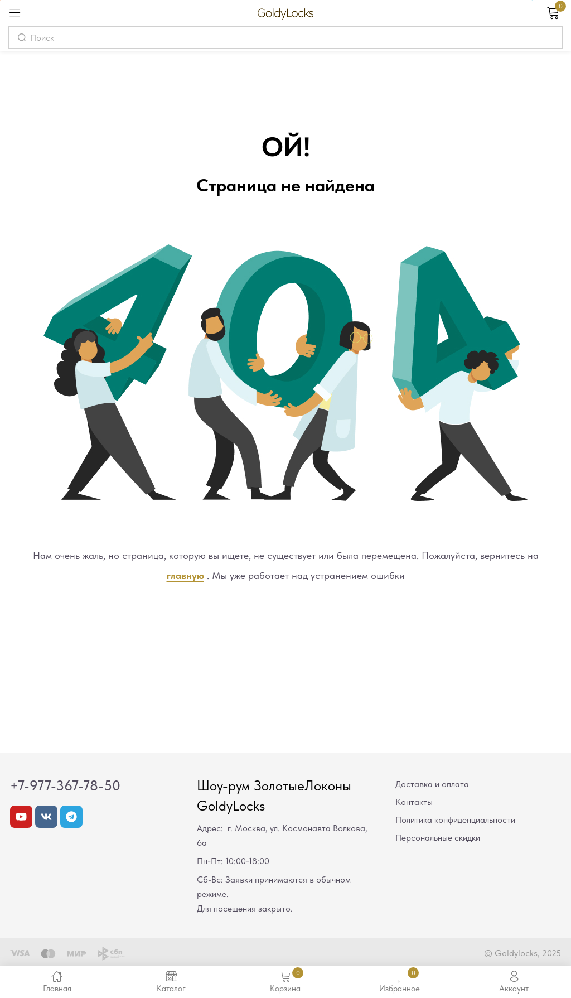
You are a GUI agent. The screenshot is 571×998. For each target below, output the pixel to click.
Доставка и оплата (432, 784)
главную (185, 575)
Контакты (414, 802)
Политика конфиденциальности (455, 819)
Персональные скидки (437, 837)
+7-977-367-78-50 (65, 785)
